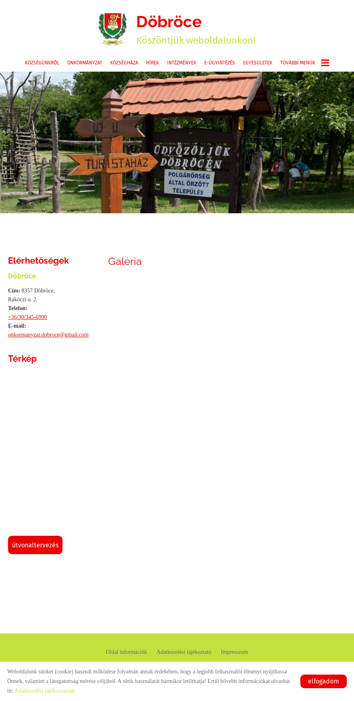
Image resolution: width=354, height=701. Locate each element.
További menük (304, 63)
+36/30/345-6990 (27, 317)
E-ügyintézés (219, 63)
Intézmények (181, 63)
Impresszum (234, 652)
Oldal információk (126, 652)
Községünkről (42, 63)
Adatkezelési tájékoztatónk (44, 691)
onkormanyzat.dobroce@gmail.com (48, 335)
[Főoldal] (113, 29)
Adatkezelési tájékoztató (184, 652)
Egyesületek (257, 63)
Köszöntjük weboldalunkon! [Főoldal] (195, 29)
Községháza (124, 63)
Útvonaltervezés (35, 545)
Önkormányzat (84, 63)
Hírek (152, 63)
